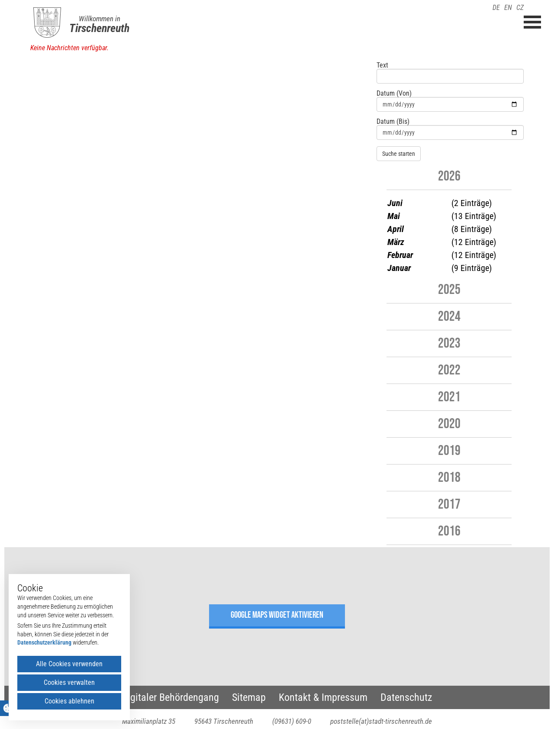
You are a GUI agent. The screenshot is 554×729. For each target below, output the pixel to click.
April (395, 229)
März (395, 242)
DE (496, 7)
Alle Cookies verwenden (69, 664)
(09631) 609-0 (291, 721)
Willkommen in (99, 18)
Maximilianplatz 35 (148, 721)
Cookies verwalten (69, 682)
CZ (520, 7)
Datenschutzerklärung (44, 642)
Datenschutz (406, 697)
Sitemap (249, 697)
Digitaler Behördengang (170, 697)
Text (382, 65)
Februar (400, 255)
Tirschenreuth (99, 28)
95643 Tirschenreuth (223, 721)
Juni (395, 203)
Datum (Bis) (393, 121)
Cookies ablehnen (69, 701)
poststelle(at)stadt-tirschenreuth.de (381, 721)
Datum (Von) (394, 93)
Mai (393, 216)
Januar (399, 268)
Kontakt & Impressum (323, 697)
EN (508, 7)
